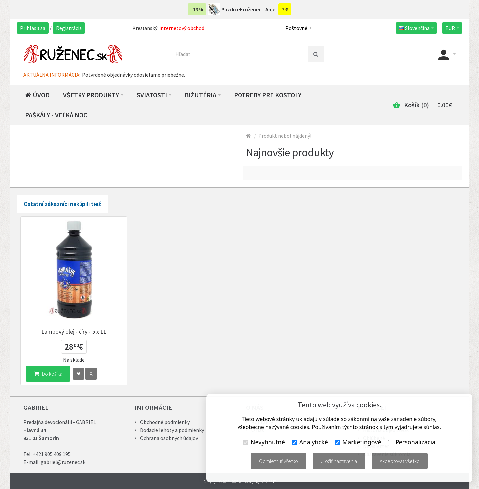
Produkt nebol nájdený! (284, 135)
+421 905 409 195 (52, 454)
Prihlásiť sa (32, 28)
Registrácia (69, 28)
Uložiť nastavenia (339, 461)
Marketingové (358, 442)
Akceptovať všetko (400, 461)
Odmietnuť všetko (278, 461)
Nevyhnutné (264, 442)
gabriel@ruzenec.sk (63, 462)
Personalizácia (411, 442)
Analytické (310, 442)
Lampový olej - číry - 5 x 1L (73, 331)
